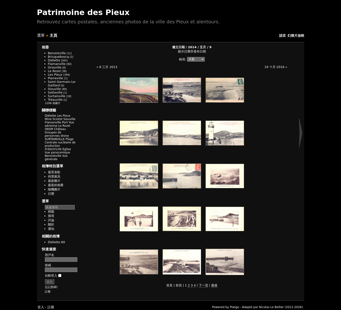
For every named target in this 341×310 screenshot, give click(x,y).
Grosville (54, 67)
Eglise (67, 149)
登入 (40, 307)
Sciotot (57, 119)
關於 (51, 224)
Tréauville (55, 99)
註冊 (48, 291)
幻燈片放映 (296, 35)
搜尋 (51, 216)
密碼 (48, 265)
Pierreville (55, 78)
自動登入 (53, 275)
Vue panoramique (57, 152)
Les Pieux (55, 74)
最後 (214, 285)
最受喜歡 (54, 172)
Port (65, 122)
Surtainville (56, 96)
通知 (51, 229)
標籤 (51, 211)
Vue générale (56, 157)
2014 (192, 47)
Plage (69, 139)
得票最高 (54, 176)
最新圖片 (54, 181)
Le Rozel (54, 71)
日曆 (51, 193)
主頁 (53, 35)
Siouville (54, 89)
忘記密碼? (51, 287)
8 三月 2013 (108, 67)
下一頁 (203, 285)
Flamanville (57, 64)
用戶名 (49, 255)
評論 (51, 220)
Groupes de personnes (53, 134)
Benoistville (57, 53)
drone (65, 135)
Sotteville (55, 92)
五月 (203, 47)
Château (60, 129)
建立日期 (178, 47)
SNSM (49, 129)
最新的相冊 (55, 185)
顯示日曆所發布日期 (192, 51)
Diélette (54, 60)
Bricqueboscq (58, 56)
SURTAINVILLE (55, 139)
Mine (48, 119)
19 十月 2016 (274, 67)
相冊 (45, 47)
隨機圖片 (54, 189)
